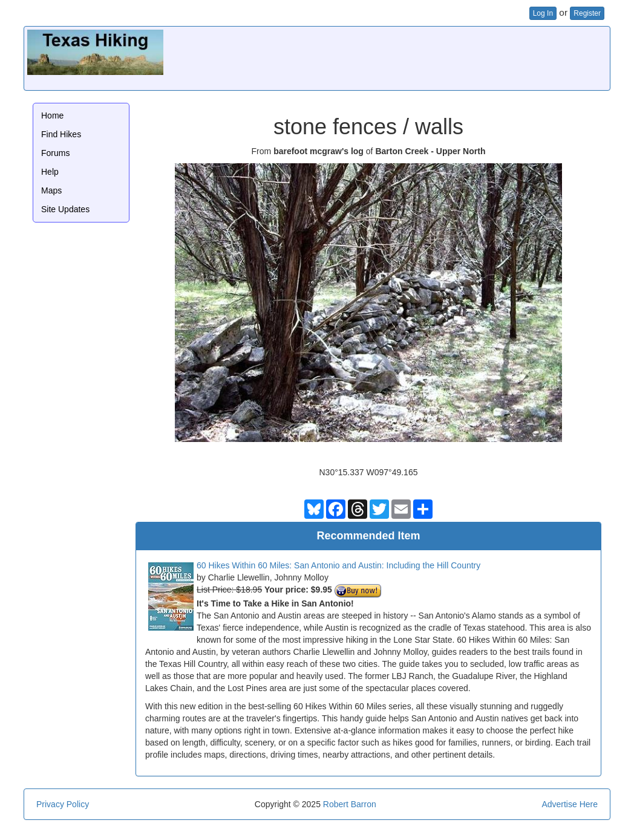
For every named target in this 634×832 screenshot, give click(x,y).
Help (50, 172)
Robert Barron (349, 804)
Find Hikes (61, 134)
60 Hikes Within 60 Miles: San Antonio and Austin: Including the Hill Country (338, 565)
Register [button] (587, 13)
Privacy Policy (62, 804)
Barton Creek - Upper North (430, 151)
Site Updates (65, 209)
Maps (51, 190)
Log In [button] (543, 13)
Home (52, 115)
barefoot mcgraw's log (318, 151)
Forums (55, 153)
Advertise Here (569, 804)
